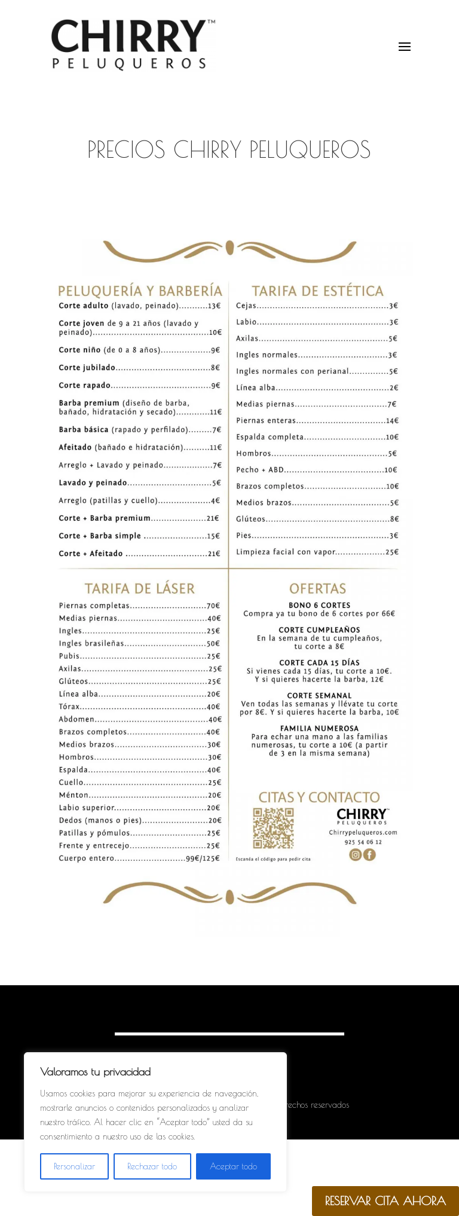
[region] (155, 1122)
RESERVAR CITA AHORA (385, 1201)
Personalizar (74, 1166)
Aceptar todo (233, 1166)
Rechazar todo (152, 1166)
